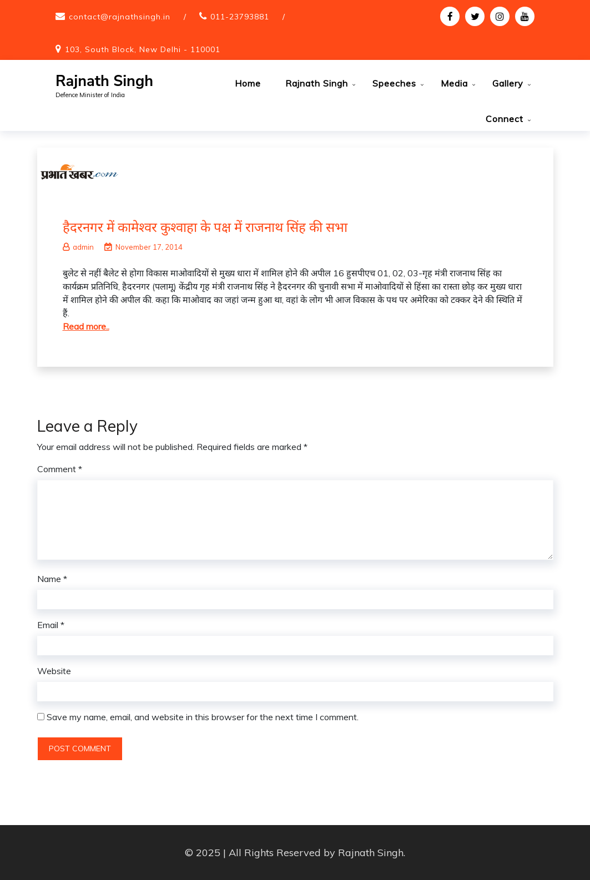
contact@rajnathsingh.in (119, 17)
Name (52, 578)
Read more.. (86, 326)
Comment (59, 468)
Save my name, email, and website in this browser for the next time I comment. (203, 716)
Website (54, 670)
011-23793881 (239, 17)
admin (78, 246)
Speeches (394, 83)
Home (248, 83)
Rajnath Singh (104, 81)
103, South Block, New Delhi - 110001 (142, 49)
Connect (504, 118)
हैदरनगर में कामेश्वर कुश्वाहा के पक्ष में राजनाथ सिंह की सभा (205, 227)
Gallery (507, 83)
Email (50, 624)
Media (454, 83)
